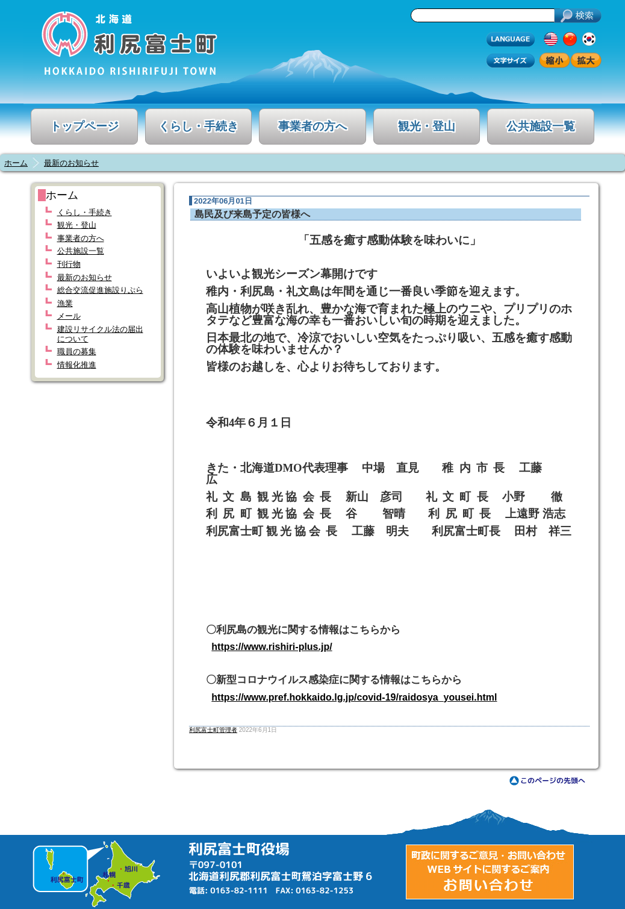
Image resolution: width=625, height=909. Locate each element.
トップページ (84, 126)
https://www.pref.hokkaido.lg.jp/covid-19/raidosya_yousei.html (354, 697)
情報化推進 (76, 364)
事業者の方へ (312, 126)
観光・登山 (426, 126)
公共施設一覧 (540, 126)
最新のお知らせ (71, 162)
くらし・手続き (198, 126)
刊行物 (69, 264)
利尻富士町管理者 (213, 729)
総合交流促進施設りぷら (100, 290)
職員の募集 (76, 351)
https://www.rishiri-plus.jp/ (271, 647)
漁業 (65, 303)
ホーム (16, 162)
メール (69, 315)
